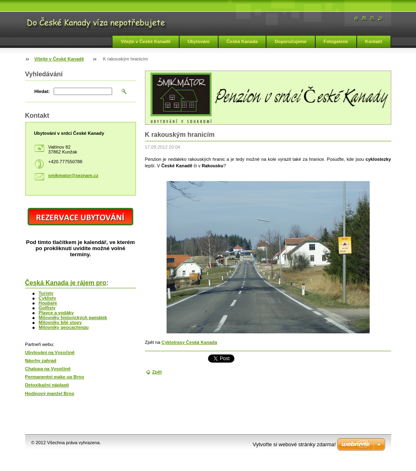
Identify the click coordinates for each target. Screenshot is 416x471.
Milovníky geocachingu (64, 327)
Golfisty (47, 307)
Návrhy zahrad (40, 360)
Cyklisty (47, 298)
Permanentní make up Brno (54, 376)
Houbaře (48, 302)
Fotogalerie (336, 41)
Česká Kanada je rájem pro (65, 282)
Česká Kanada (242, 41)
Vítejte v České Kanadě (146, 41)
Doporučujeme (290, 41)
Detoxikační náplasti (47, 384)
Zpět (157, 371)
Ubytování (199, 41)
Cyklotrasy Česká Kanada (189, 342)
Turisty (46, 293)
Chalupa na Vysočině (48, 368)
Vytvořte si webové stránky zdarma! (294, 444)
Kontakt (373, 41)
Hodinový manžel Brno (49, 393)
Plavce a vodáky (56, 312)
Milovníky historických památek (73, 317)
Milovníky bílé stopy (60, 322)
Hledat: (42, 91)
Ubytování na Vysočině (50, 352)
